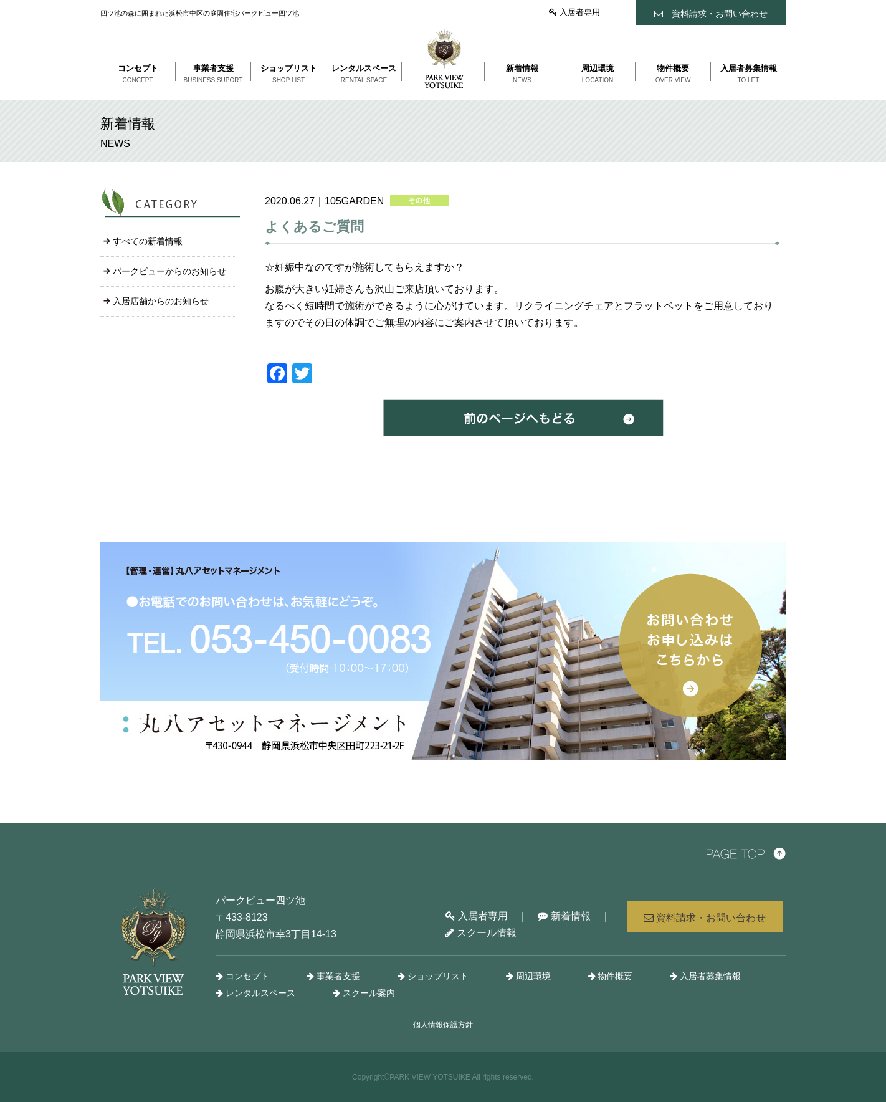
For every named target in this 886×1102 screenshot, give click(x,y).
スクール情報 (481, 932)
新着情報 (564, 916)
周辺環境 (528, 976)
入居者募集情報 (705, 976)
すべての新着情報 (148, 241)
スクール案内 (364, 993)
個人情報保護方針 (443, 1024)
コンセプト (242, 976)
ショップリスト (433, 976)
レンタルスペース (255, 993)
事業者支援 (333, 976)
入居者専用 (574, 12)
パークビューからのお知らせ (169, 271)
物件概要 (610, 976)
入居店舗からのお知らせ (161, 301)
